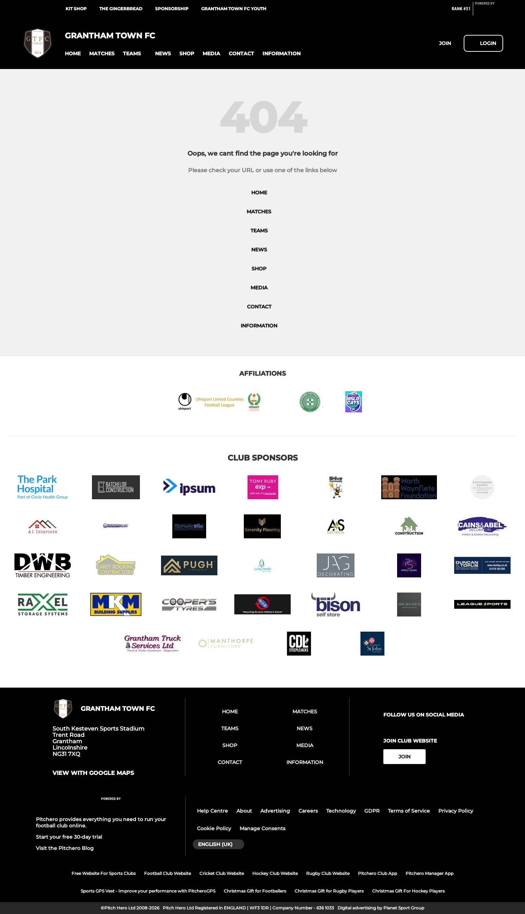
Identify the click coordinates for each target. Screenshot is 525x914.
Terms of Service (409, 811)
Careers (308, 811)
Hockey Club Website (275, 873)
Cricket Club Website (221, 873)
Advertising (275, 811)
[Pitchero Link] (489, 11)
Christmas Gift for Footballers (255, 891)
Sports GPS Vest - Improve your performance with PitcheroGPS (148, 891)
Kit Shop (76, 8)
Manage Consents (262, 828)
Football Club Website (167, 873)
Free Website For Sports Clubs (104, 873)
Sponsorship (172, 8)
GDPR (371, 811)
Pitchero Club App (377, 873)
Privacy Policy (455, 811)
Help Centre (212, 811)
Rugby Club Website (328, 873)
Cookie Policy (214, 828)
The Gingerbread (120, 8)
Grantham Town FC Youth (233, 8)
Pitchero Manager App (429, 873)
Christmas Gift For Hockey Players (408, 891)
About (244, 811)
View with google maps (93, 773)
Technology (341, 811)
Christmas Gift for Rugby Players (329, 891)
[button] (73, 54)
